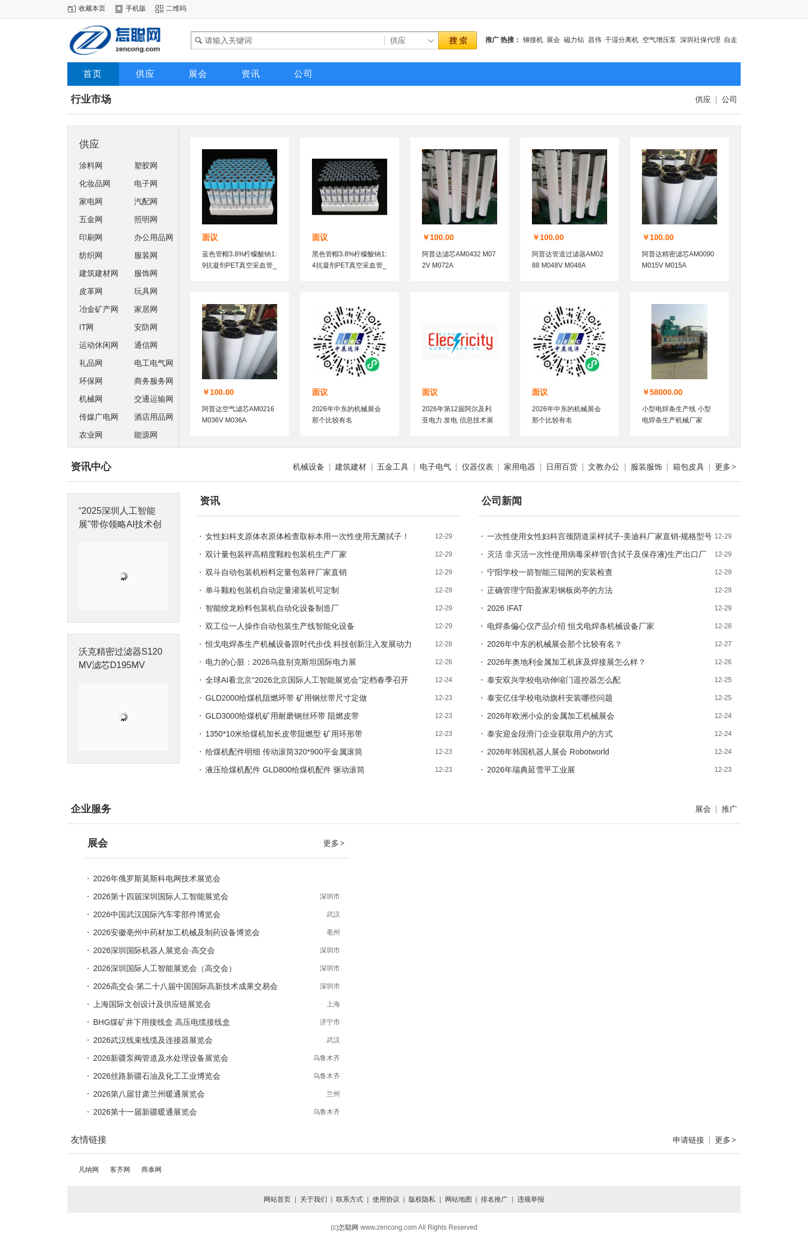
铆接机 (533, 40)
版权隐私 (421, 1199)
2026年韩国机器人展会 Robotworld (548, 751)
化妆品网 (95, 183)
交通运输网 (153, 398)
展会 (553, 40)
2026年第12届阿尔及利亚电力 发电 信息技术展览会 (457, 420)
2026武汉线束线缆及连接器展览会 (153, 1040)
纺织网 (91, 255)
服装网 (146, 255)
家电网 (91, 201)
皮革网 (91, 291)
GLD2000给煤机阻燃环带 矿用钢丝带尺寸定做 (286, 697)
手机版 (136, 8)
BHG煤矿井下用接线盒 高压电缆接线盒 (161, 1022)
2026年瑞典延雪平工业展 (531, 769)
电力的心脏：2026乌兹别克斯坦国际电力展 (280, 661)
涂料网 (91, 165)
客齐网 (120, 1170)
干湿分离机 (622, 40)
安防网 (146, 327)
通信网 (146, 345)
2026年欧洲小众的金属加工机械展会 (550, 715)
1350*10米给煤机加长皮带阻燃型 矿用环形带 (283, 733)
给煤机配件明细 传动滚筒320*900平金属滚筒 (283, 751)
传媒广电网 (98, 416)
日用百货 (561, 466)
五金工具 (392, 466)
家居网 (146, 309)
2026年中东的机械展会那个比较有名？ (554, 644)
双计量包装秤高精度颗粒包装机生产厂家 (276, 554)
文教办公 (603, 466)
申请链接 (688, 1139)
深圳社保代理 (700, 40)
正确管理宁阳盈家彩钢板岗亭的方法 (550, 590)
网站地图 (458, 1199)
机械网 (91, 398)
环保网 (91, 380)
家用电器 (519, 466)
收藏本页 (92, 8)
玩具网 (146, 291)
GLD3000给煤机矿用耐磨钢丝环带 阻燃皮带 (282, 715)
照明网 (146, 219)
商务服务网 (153, 380)
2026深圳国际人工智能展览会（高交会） (164, 968)
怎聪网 (348, 1227)
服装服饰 (646, 466)
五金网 (91, 219)
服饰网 (146, 273)
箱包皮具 (688, 466)
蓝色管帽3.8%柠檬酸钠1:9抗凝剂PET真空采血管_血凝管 (239, 265)
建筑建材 (350, 466)
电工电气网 (153, 362)
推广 (729, 808)
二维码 (176, 8)
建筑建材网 (98, 273)
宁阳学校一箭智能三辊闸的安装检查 (550, 572)
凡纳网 (89, 1170)
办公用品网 (153, 237)
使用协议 (386, 1199)
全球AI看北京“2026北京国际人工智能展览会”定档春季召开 (306, 679)
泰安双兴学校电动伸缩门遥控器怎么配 (554, 679)
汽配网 (146, 201)
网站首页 (277, 1199)
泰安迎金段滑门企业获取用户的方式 (550, 733)
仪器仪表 (477, 466)
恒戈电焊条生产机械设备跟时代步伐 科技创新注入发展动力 (308, 644)
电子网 (146, 183)
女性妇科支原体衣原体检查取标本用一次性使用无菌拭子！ (307, 536)
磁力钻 (574, 40)
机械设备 (308, 466)
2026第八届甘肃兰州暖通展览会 (149, 1093)
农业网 (91, 434)
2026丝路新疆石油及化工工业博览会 (157, 1075)
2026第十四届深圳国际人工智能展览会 (160, 896)
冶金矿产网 (98, 309)
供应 (703, 99)
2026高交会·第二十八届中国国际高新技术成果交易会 (185, 986)
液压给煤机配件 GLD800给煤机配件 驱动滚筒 (285, 769)
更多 (726, 466)
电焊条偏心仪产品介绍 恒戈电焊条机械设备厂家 (570, 626)
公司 (729, 99)
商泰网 (151, 1170)
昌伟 (595, 40)
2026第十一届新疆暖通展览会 (145, 1111)
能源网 (146, 434)
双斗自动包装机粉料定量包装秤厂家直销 (276, 572)
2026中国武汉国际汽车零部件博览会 (157, 914)
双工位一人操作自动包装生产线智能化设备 (280, 626)
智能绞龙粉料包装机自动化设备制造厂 (272, 608)
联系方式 (349, 1199)
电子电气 (435, 466)
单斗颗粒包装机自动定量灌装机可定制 (272, 590)
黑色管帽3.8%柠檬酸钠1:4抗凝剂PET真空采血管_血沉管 (349, 265)
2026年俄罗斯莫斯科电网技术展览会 (157, 878)
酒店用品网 (153, 416)
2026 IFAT (505, 608)
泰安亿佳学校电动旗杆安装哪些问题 (550, 697)
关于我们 (313, 1199)
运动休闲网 (98, 345)
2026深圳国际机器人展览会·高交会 (154, 950)
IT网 (86, 327)
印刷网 (91, 237)
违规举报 (530, 1199)
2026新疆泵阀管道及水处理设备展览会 (160, 1058)
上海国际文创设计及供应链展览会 (152, 1004)
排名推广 (494, 1199)
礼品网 (91, 362)
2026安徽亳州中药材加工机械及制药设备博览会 (176, 932)
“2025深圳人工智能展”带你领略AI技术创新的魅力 (120, 524)
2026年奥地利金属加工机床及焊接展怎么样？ (566, 661)
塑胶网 (146, 165)
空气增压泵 (659, 40)
